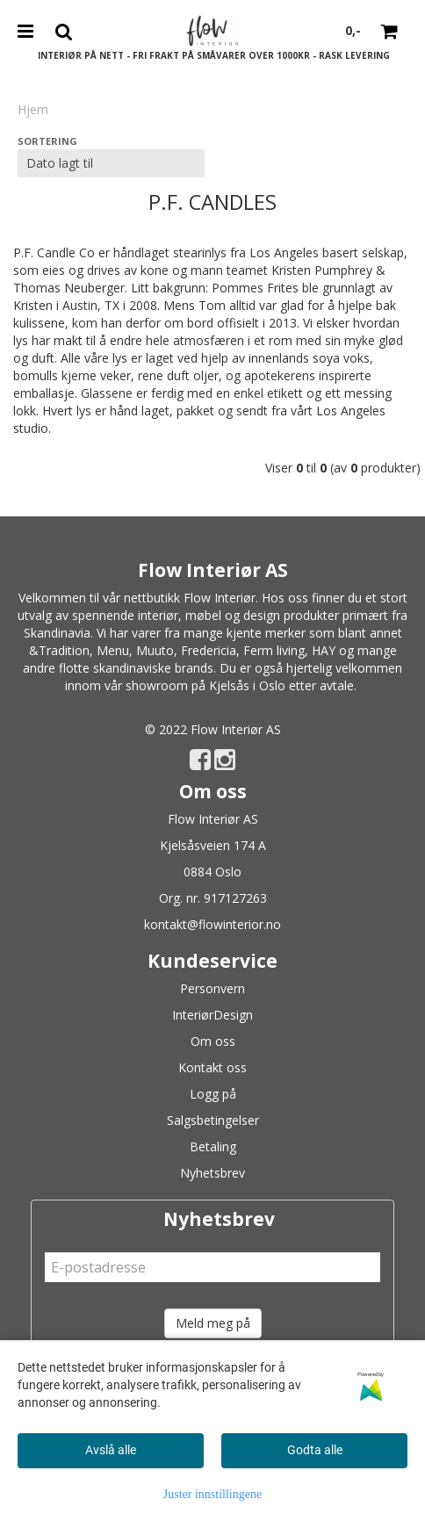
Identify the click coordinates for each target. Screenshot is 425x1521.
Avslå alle (110, 1450)
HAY (323, 650)
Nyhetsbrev (212, 1172)
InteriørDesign (212, 1014)
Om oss (213, 1041)
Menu (113, 650)
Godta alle (314, 1450)
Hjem (33, 109)
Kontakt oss (212, 1067)
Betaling (213, 1146)
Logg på (213, 1093)
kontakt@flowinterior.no (212, 924)
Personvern (212, 988)
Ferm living (274, 650)
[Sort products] (111, 163)
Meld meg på (213, 1323)
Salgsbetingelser (213, 1120)
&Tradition (59, 650)
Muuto (155, 650)
